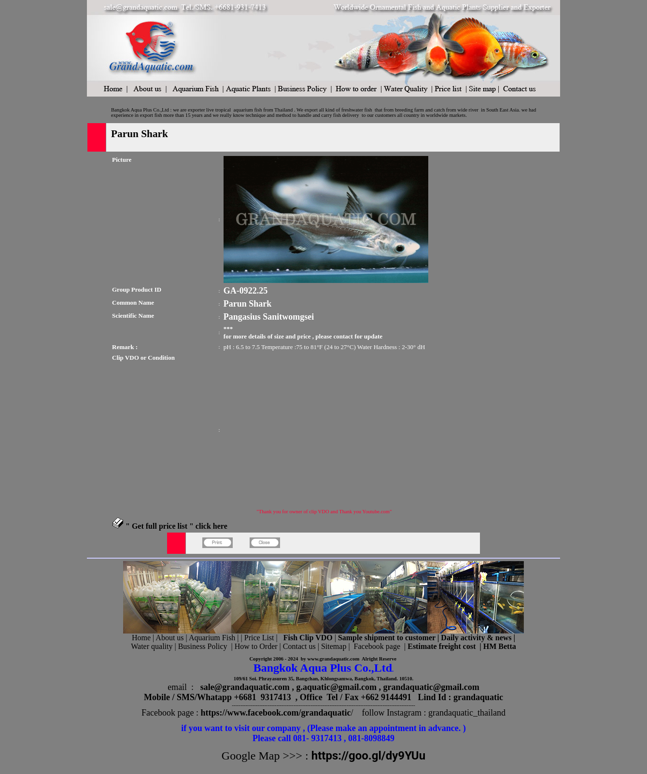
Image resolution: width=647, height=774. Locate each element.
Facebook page (377, 646)
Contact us (299, 646)
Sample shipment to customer (387, 637)
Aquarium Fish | (215, 637)
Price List (260, 637)
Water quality (151, 646)
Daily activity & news (476, 637)
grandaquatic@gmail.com (431, 687)
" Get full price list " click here (176, 526)
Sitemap (333, 646)
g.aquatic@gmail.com (336, 687)
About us (169, 637)
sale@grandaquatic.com (245, 687)
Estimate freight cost (442, 646)
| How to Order (253, 646)
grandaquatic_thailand (467, 713)
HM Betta (499, 646)
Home (141, 637)
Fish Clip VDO (308, 637)
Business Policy (202, 646)
